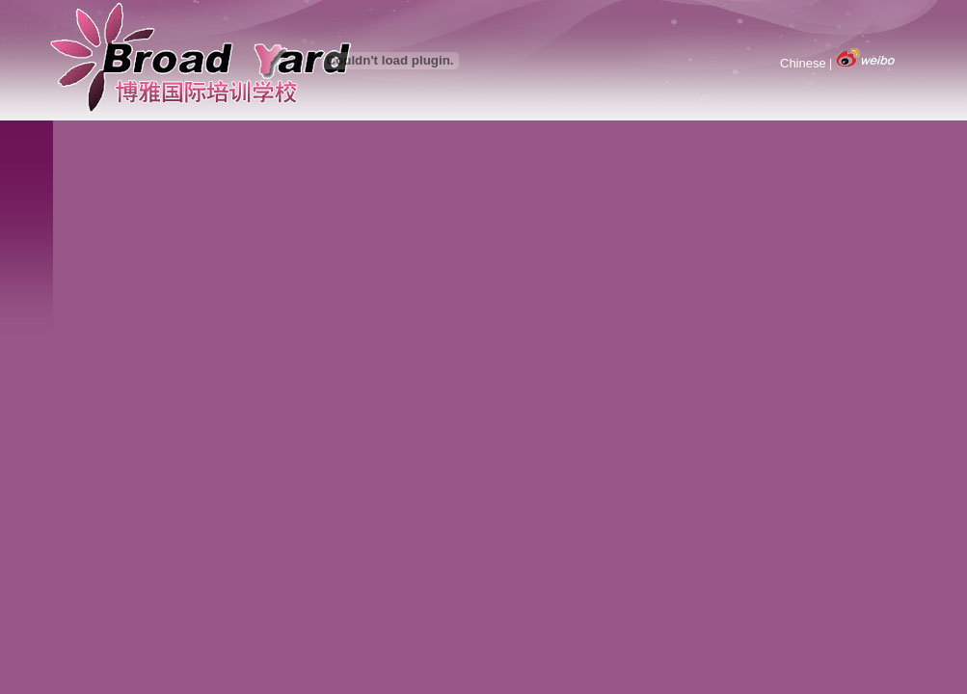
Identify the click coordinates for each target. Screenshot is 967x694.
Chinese (803, 63)
